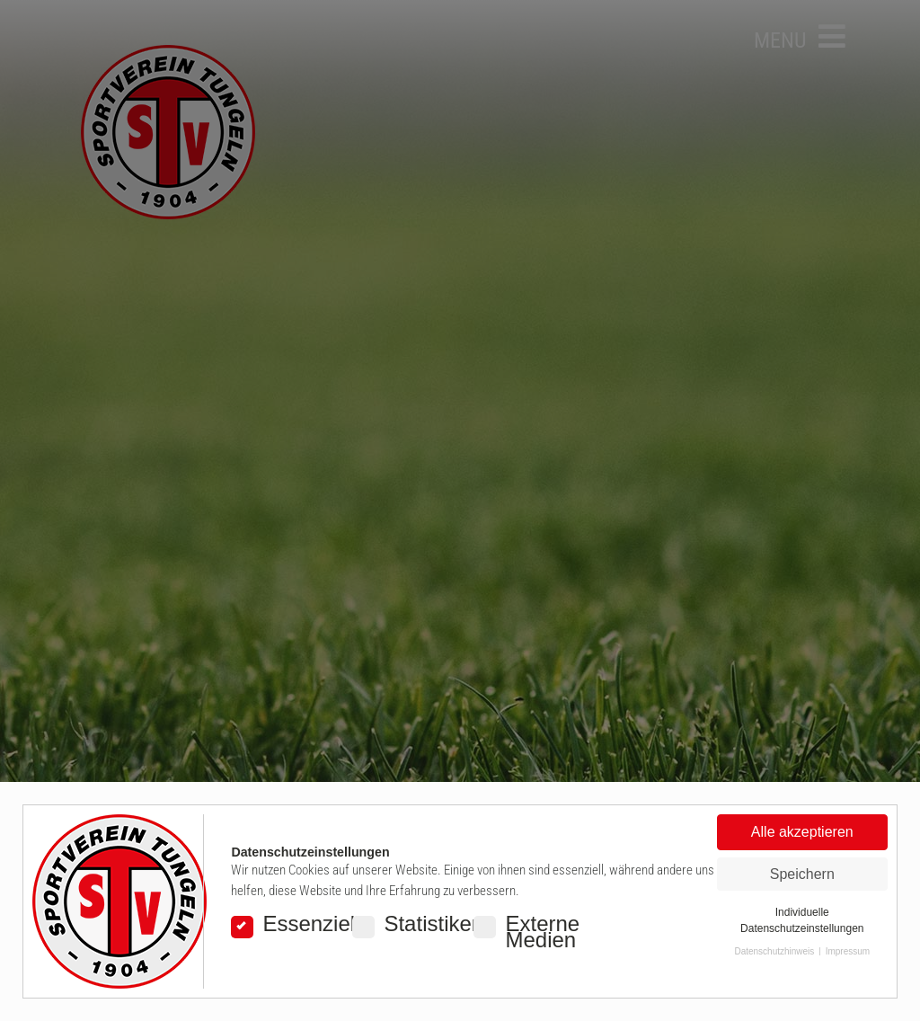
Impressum (848, 951)
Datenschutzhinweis (774, 951)
